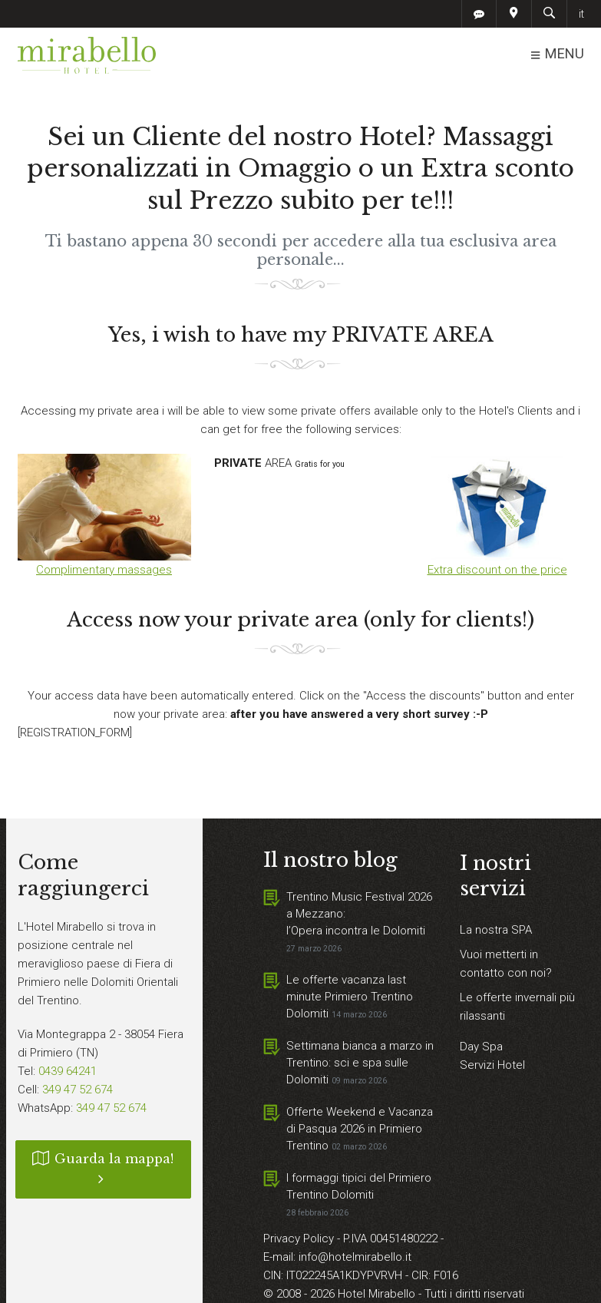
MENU (557, 54)
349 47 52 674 (77, 1089)
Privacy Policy (300, 1238)
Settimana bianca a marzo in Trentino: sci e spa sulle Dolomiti (360, 1062)
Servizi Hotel (492, 1065)
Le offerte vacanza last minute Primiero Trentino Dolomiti (349, 996)
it (581, 14)
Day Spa (481, 1046)
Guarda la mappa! (103, 1168)
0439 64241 (67, 1071)
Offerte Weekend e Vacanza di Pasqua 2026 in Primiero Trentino (359, 1129)
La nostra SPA (496, 930)
